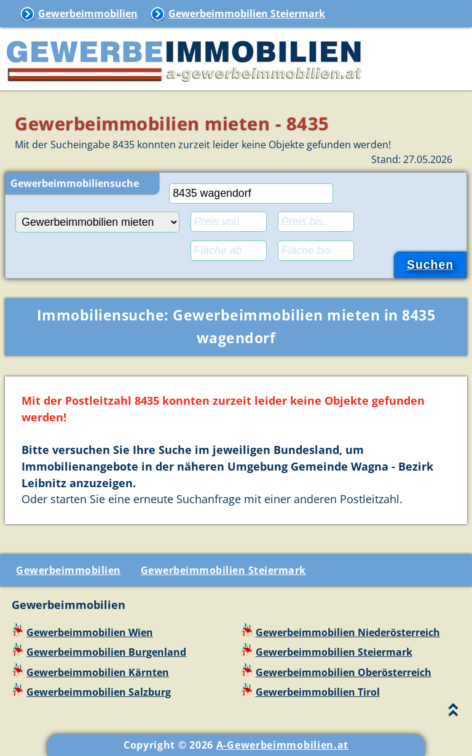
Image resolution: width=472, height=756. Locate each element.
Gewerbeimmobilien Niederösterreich (348, 632)
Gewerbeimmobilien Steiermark (246, 13)
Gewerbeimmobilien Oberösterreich (343, 672)
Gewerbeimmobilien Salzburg (98, 692)
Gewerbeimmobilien (88, 13)
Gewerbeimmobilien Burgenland (106, 652)
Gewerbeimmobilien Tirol (318, 692)
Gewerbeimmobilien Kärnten (97, 672)
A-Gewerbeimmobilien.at (282, 745)
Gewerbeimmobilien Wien (89, 632)
